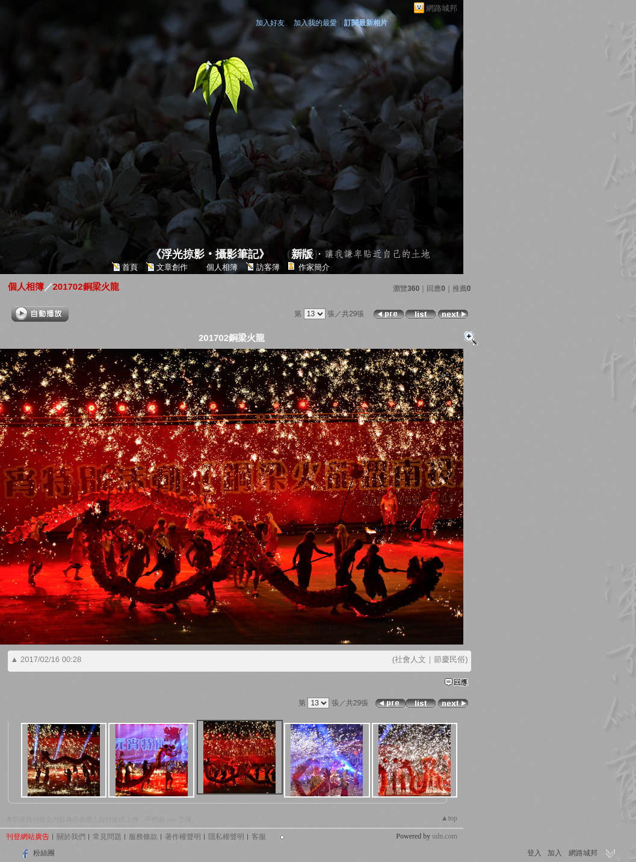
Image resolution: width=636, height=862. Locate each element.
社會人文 (410, 659)
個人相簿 (222, 267)
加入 (555, 853)
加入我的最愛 (315, 23)
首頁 (130, 267)
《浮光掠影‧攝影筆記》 (210, 254)
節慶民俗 (449, 659)
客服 (259, 836)
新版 (302, 254)
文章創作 (172, 267)
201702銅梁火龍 (86, 286)
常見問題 (107, 836)
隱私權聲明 (226, 836)
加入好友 (270, 23)
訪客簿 (268, 267)
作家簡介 (314, 267)
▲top (449, 818)
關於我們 (71, 836)
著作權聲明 (183, 836)
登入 (534, 853)
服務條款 (143, 836)
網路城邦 (441, 8)
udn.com (444, 836)
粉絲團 (44, 853)
